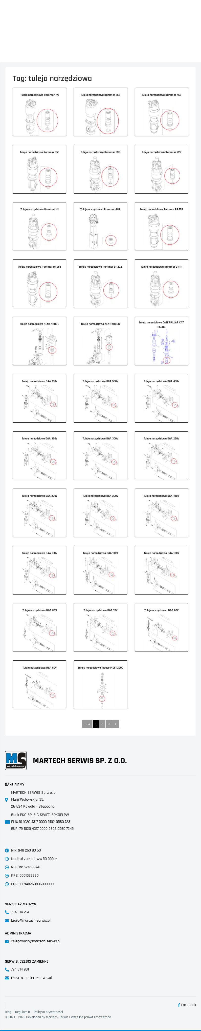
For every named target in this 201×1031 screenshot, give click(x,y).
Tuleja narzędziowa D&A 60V (161, 610)
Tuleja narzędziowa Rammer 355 (39, 152)
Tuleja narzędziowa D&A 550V (100, 381)
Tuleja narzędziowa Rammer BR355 (39, 267)
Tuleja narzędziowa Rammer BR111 (161, 267)
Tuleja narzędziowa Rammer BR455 (161, 209)
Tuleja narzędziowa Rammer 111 (40, 209)
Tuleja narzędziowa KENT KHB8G (39, 324)
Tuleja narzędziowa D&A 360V (39, 438)
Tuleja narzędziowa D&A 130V (100, 553)
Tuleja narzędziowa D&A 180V (161, 496)
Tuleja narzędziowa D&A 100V (161, 553)
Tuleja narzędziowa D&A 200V (100, 496)
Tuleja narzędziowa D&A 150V (39, 553)
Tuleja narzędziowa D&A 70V (100, 610)
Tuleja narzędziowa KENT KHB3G (100, 324)
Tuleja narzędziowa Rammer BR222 (100, 267)
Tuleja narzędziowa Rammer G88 (100, 209)
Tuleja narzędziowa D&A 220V (39, 496)
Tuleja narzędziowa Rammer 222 (161, 152)
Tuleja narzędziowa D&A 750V (39, 381)
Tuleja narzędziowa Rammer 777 (39, 95)
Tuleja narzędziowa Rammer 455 (161, 95)
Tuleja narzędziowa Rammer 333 (100, 152)
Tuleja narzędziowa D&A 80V (39, 610)
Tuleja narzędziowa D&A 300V (100, 438)
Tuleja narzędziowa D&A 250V (161, 438)
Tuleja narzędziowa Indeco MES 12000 (100, 668)
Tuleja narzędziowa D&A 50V (39, 668)
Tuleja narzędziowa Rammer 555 (100, 95)
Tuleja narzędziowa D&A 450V (161, 381)
